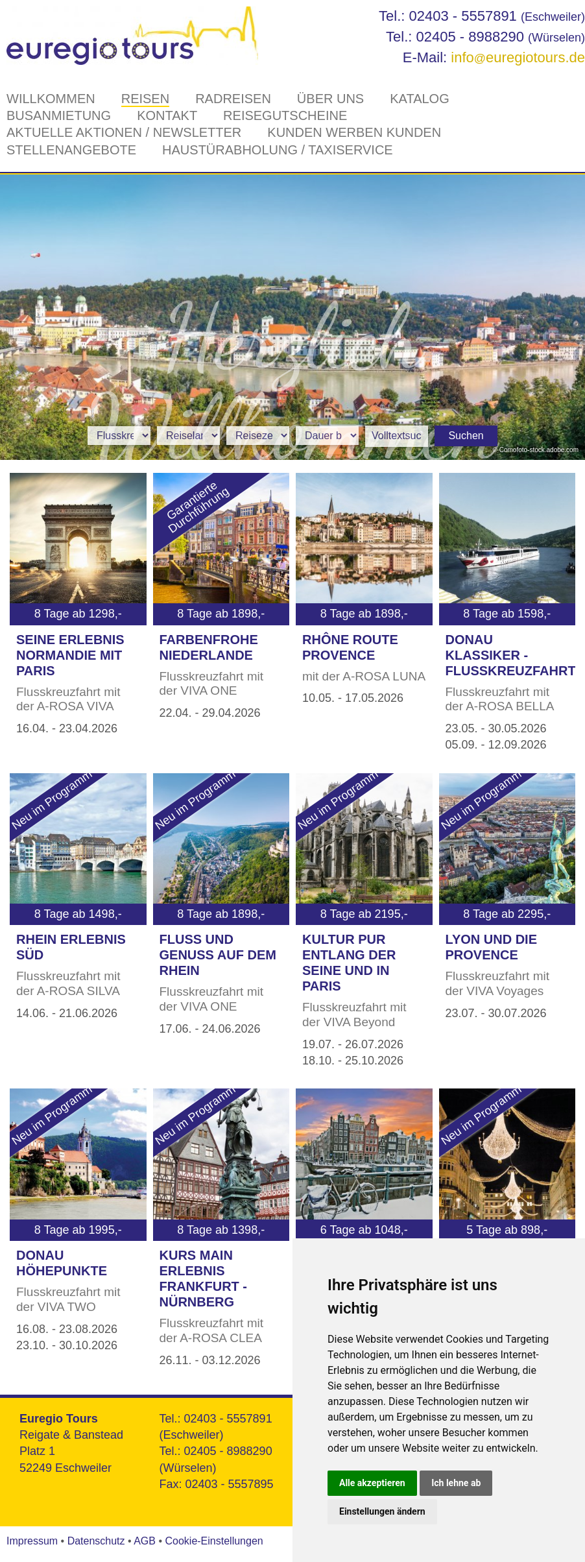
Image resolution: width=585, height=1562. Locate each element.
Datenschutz (96, 1540)
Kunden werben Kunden (354, 132)
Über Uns (330, 98)
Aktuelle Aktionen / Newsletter (123, 132)
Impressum (32, 1540)
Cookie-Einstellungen (214, 1540)
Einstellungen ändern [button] (382, 1511)
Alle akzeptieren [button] (372, 1483)
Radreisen (233, 98)
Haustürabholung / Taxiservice (277, 150)
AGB (145, 1540)
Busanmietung (58, 115)
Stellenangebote (71, 150)
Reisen (145, 98)
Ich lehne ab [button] (456, 1483)
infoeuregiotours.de (518, 57)
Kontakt (167, 115)
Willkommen (50, 98)
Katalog (419, 98)
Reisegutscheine (285, 115)
